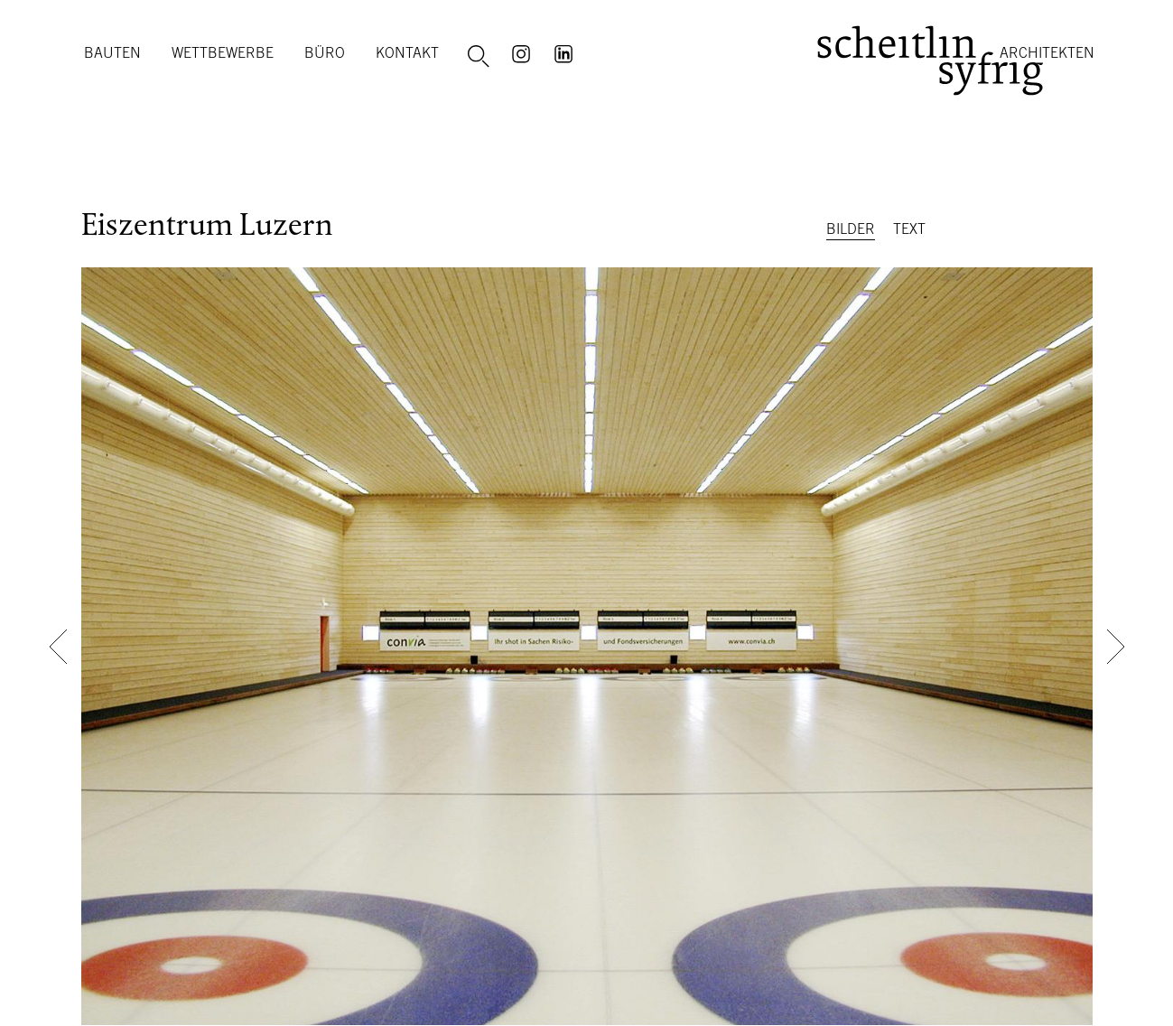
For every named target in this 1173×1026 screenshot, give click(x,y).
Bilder (850, 228)
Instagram (523, 52)
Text (909, 228)
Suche (481, 56)
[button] (58, 646)
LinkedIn (566, 52)
